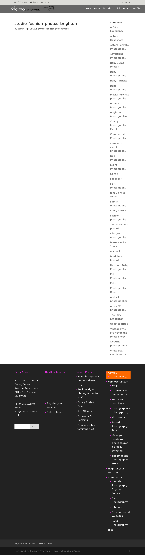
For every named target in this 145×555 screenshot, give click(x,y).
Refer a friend (55, 412)
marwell (115, 251)
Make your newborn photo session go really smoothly (120, 443)
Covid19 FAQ (119, 376)
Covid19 (112, 372)
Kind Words (118, 417)
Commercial (115, 477)
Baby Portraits (118, 80)
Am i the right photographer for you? (88, 393)
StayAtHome (85, 411)
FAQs (115, 385)
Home (88, 9)
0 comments (63, 29)
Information (122, 9)
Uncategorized (119, 323)
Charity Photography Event (118, 125)
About (97, 9)
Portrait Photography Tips (120, 426)
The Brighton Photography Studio (120, 459)
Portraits (107, 9)
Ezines (114, 173)
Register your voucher (24, 543)
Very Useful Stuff (118, 381)
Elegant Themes (40, 551)
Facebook (116, 178)
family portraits (119, 210)
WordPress (73, 551)
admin (21, 29)
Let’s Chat (136, 9)
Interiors (117, 507)
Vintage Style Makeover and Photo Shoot (118, 333)
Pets (112, 283)
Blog (111, 530)
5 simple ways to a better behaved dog (88, 380)
